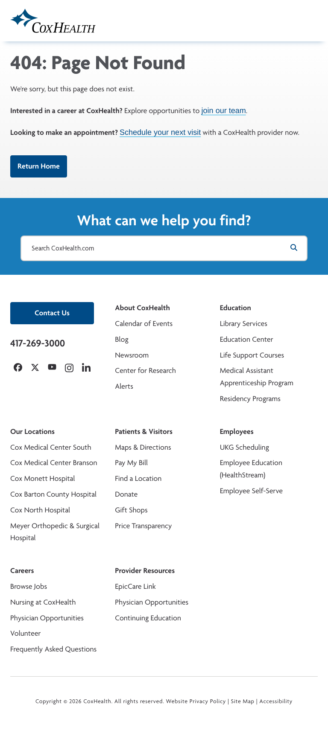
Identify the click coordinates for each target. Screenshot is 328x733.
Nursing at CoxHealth (43, 602)
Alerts (124, 386)
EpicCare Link (135, 586)
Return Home (39, 166)
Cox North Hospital (40, 510)
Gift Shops (131, 510)
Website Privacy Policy (196, 701)
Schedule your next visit (160, 132)
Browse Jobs (28, 586)
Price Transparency (143, 525)
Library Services (243, 323)
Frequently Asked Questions (53, 649)
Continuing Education (148, 618)
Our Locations (32, 431)
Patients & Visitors (144, 431)
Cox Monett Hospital (42, 478)
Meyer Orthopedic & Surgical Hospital (55, 532)
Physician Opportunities (47, 618)
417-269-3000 (37, 343)
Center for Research (145, 370)
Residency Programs (250, 398)
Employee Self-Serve (251, 490)
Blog (121, 339)
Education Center (246, 339)
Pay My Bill (131, 462)
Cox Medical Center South (50, 447)
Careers (22, 570)
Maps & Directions (143, 447)
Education (235, 307)
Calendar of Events (144, 323)
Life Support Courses (252, 355)
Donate (126, 494)
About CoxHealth (142, 307)
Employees (237, 431)
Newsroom (132, 355)
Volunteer (25, 633)
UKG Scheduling (244, 447)
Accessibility (276, 701)
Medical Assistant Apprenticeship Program (256, 376)
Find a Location (138, 478)
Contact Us (52, 312)
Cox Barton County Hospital (53, 494)
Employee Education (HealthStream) (251, 469)
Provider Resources (145, 570)
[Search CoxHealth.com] (164, 248)
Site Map (243, 701)
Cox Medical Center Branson (53, 462)
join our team (224, 110)
